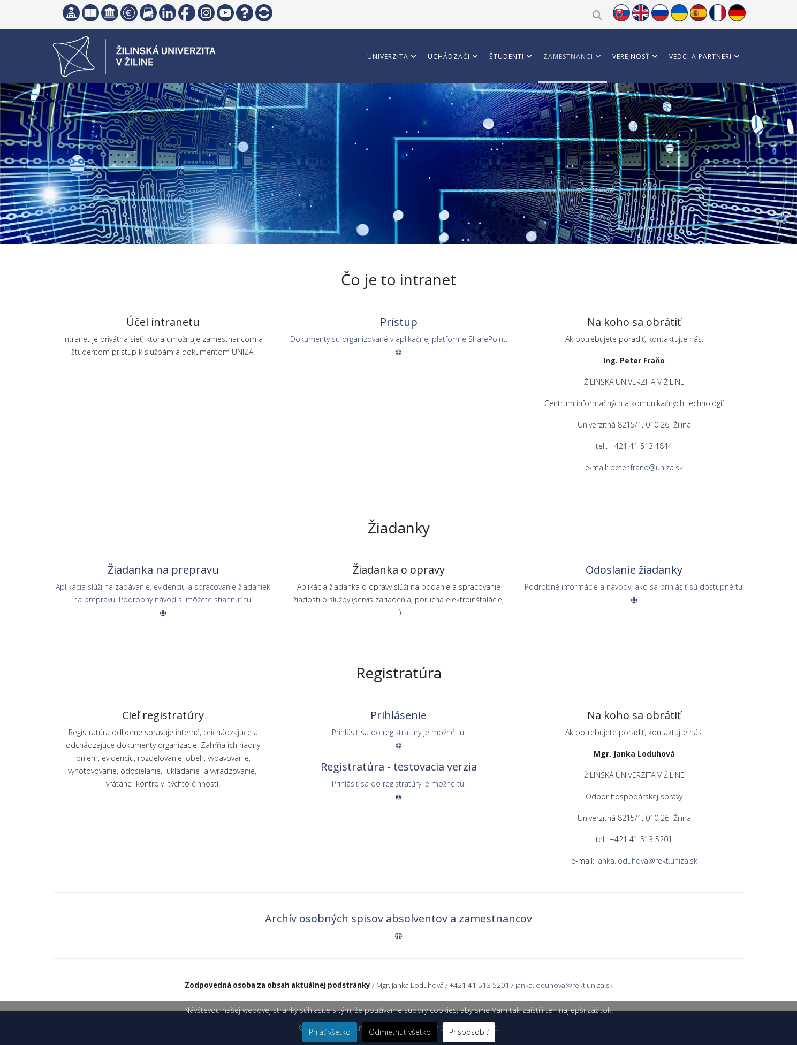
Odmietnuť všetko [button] (400, 1032)
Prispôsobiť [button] (469, 1032)
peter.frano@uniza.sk (646, 467)
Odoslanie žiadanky (634, 569)
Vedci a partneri (700, 56)
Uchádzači (449, 56)
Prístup (399, 322)
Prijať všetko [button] (330, 1032)
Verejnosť (631, 56)
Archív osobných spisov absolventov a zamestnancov (398, 918)
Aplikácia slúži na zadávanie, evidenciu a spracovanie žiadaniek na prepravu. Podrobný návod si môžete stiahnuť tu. (163, 599)
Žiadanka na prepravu (163, 569)
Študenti (506, 56)
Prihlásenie (398, 715)
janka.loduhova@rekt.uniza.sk (646, 861)
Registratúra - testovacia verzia (399, 766)
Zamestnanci (568, 56)
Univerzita (387, 56)
